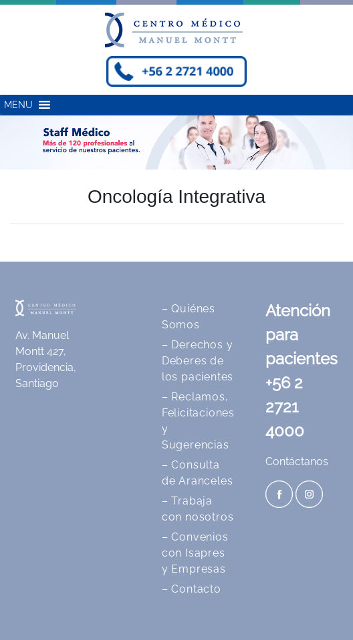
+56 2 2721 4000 (284, 406)
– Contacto (191, 589)
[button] (18, 105)
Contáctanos (296, 461)
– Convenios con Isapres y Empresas (195, 553)
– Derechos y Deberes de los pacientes (197, 360)
